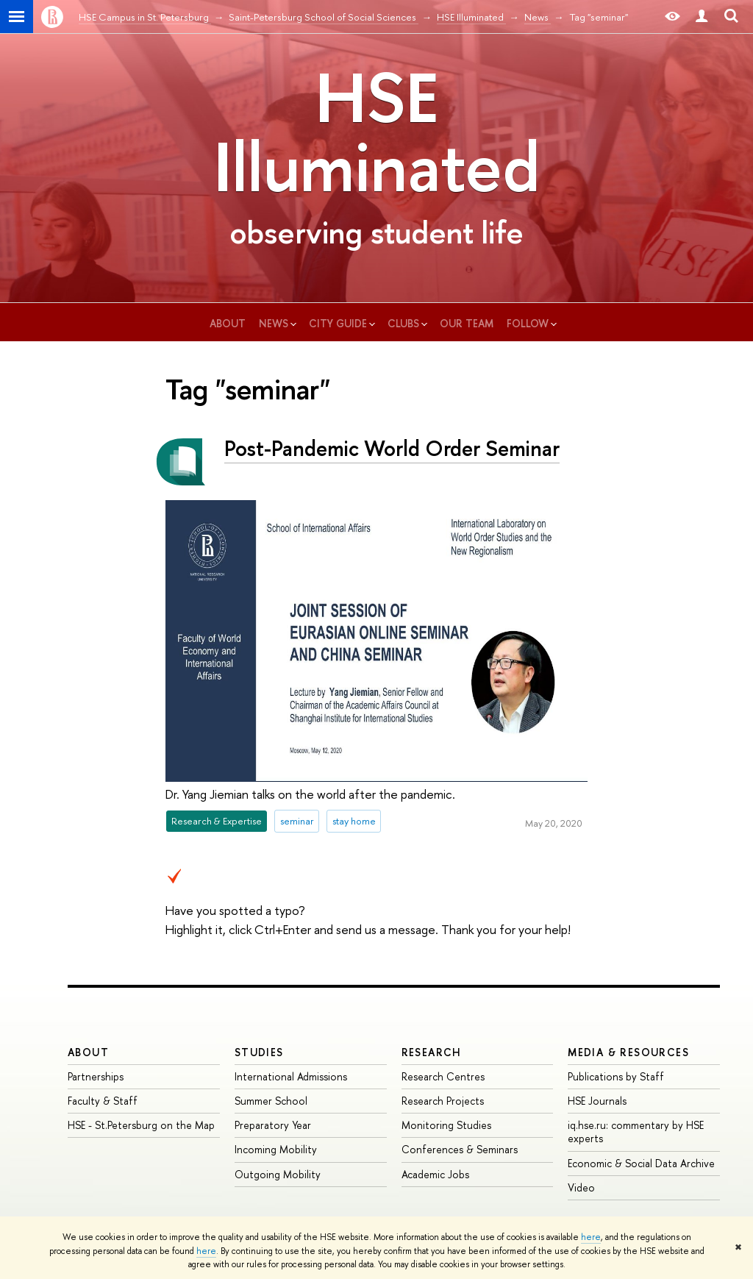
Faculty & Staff (103, 1101)
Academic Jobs (435, 1174)
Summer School (271, 1101)
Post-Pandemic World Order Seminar (392, 448)
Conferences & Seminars (460, 1149)
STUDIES (259, 1052)
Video (581, 1187)
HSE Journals (597, 1101)
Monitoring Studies (446, 1125)
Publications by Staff (616, 1076)
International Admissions (291, 1076)
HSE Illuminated (376, 132)
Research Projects (443, 1101)
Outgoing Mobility (278, 1174)
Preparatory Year (273, 1125)
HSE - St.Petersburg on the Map (141, 1125)
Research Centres (443, 1076)
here (591, 1237)
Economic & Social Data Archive (641, 1163)
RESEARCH (432, 1052)
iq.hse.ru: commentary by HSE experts (636, 1131)
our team (466, 323)
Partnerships (96, 1076)
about (228, 323)
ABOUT (88, 1052)
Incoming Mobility (276, 1149)
